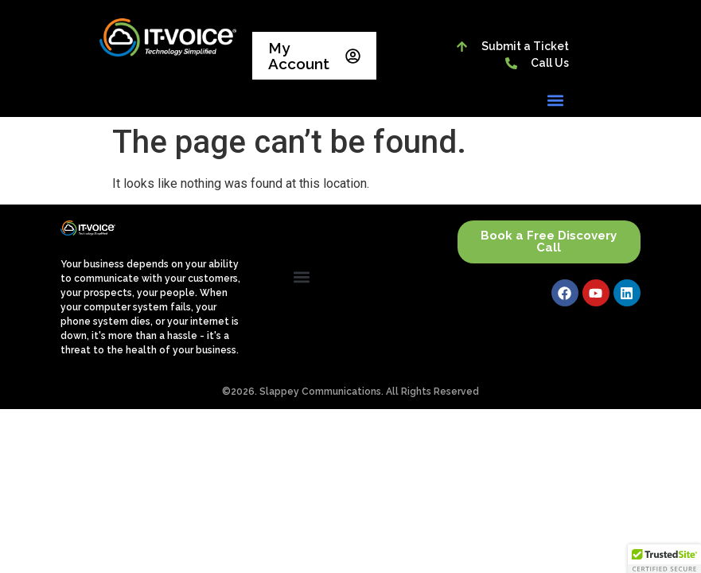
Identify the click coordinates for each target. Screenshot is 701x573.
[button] (556, 100)
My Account (314, 55)
